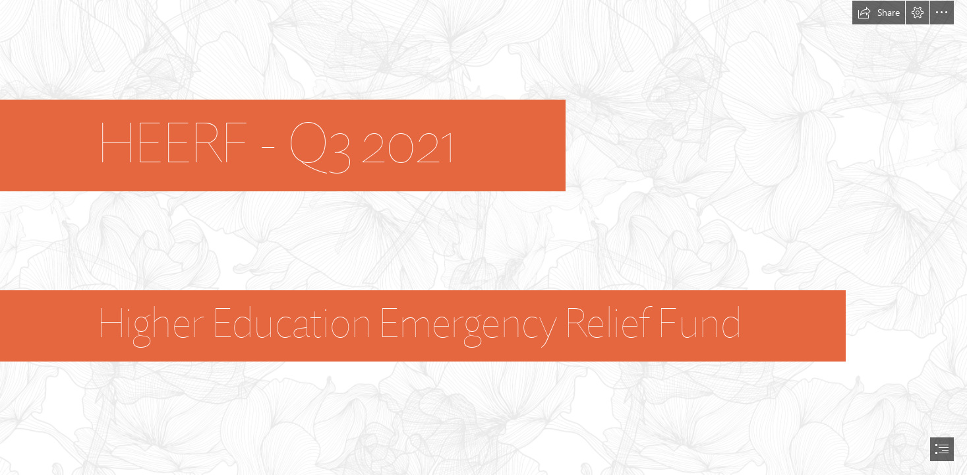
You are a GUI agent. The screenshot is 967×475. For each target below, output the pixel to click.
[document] (483, 237)
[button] (878, 12)
